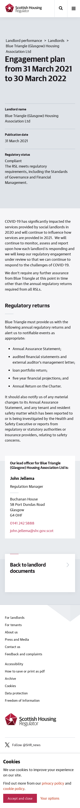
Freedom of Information (22, 700)
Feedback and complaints (23, 654)
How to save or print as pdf (25, 671)
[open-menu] (73, 8)
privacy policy (53, 783)
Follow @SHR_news (23, 745)
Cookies (10, 686)
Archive (10, 678)
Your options (49, 798)
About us (11, 632)
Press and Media (17, 639)
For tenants (13, 625)
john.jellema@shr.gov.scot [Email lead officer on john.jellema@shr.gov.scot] (32, 530)
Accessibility (14, 664)
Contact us (12, 647)
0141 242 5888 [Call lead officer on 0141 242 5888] (22, 523)
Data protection (16, 693)
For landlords (15, 617)
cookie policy (13, 788)
